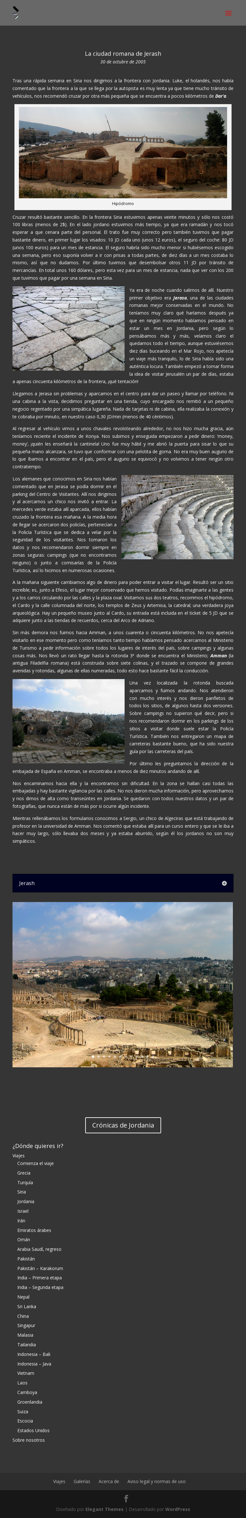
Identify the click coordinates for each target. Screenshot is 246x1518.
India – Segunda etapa (40, 1287)
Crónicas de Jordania (123, 1125)
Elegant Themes (105, 1509)
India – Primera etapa (39, 1278)
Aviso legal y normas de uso (156, 1481)
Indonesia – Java (34, 1364)
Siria (21, 1192)
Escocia (25, 1421)
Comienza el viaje (35, 1163)
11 (147, 1056)
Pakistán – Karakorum (40, 1268)
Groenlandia (29, 1402)
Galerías (82, 1481)
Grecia (23, 1173)
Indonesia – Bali (33, 1354)
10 (142, 1056)
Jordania (25, 1201)
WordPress (177, 1509)
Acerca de (109, 1481)
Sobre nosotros (28, 1440)
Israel (23, 1211)
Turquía (25, 1182)
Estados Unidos (33, 1430)
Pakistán (26, 1259)
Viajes (18, 1156)
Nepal (23, 1297)
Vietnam (25, 1373)
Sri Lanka (26, 1306)
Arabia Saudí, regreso (39, 1249)
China (23, 1316)
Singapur (26, 1325)
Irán (21, 1221)
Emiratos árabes (34, 1230)
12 (153, 1056)
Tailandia (26, 1345)
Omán (23, 1239)
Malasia (25, 1335)
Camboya (27, 1392)
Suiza (22, 1411)
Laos (22, 1383)
